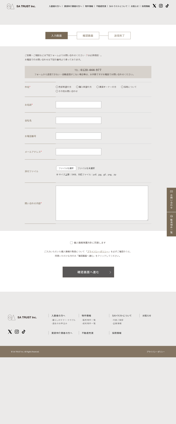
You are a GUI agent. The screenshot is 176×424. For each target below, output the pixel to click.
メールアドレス (33, 216)
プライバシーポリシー (98, 315)
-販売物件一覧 (89, 385)
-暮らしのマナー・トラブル (64, 385)
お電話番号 (30, 200)
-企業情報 (117, 389)
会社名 (28, 184)
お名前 (29, 169)
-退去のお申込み (60, 389)
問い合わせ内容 (33, 267)
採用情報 (146, 6)
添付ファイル (31, 235)
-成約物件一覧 (89, 389)
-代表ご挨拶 (118, 385)
